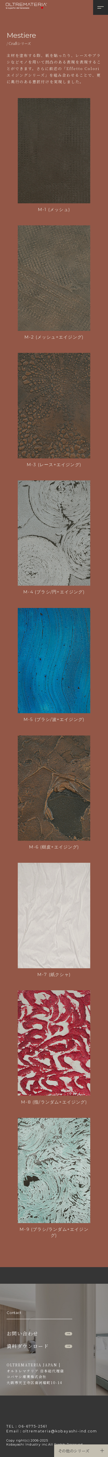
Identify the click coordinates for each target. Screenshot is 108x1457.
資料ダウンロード (39, 1345)
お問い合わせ (39, 1333)
